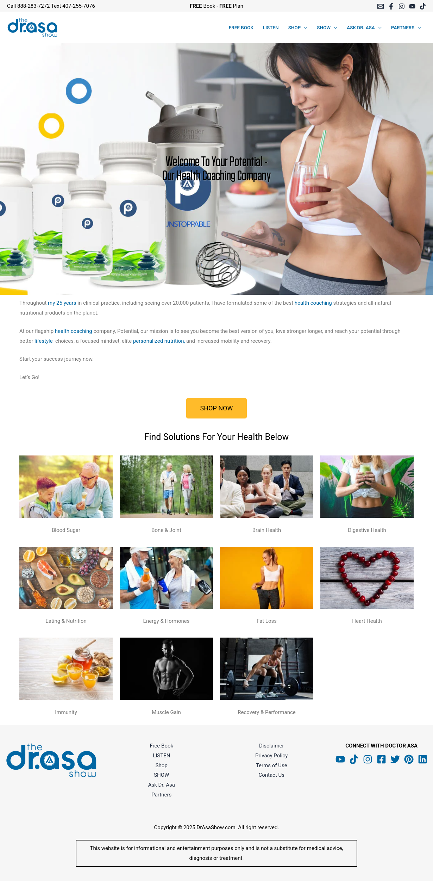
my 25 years (62, 303)
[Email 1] (380, 6)
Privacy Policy (271, 755)
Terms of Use (271, 765)
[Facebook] (391, 6)
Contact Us (271, 775)
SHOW (161, 775)
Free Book (161, 746)
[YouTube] (412, 6)
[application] (304, 27)
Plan (231, 6)
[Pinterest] (409, 759)
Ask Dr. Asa (161, 785)
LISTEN (161, 755)
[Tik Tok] (354, 759)
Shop (162, 765)
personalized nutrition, (159, 341)
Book (202, 6)
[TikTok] (423, 6)
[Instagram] (402, 6)
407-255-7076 (78, 6)
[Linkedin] (422, 759)
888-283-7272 (33, 6)
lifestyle (43, 341)
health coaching (313, 303)
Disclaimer (271, 746)
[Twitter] (395, 759)
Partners (161, 795)
